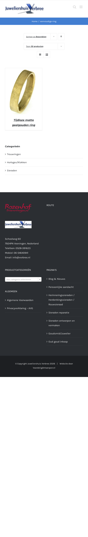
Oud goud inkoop (58, 341)
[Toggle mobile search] (74, 7)
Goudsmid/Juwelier (59, 333)
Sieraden (12, 170)
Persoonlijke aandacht (61, 287)
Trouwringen (14, 154)
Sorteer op (36, 37)
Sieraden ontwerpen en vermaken (61, 323)
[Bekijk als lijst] (47, 54)
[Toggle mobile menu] (81, 7)
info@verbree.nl (21, 257)
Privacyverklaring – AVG (20, 308)
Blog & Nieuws (56, 278)
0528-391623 (23, 248)
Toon (34, 46)
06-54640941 (21, 252)
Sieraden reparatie (58, 312)
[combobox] (23, 279)
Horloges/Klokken (17, 162)
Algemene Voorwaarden (20, 300)
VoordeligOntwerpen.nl (44, 368)
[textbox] (23, 279)
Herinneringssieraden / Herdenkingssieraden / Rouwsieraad (61, 300)
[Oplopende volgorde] (61, 36)
